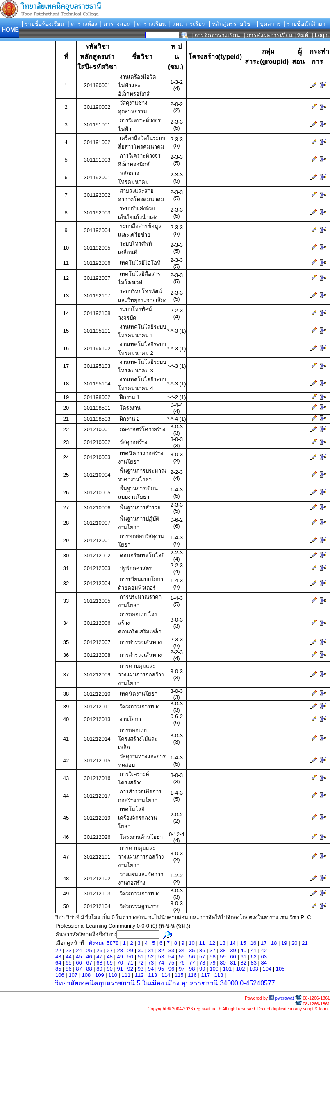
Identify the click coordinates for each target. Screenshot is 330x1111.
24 (79, 950)
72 (140, 963)
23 (68, 950)
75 (171, 963)
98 (192, 969)
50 (130, 956)
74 (161, 963)
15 (243, 943)
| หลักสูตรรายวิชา (231, 23)
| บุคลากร (269, 23)
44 (68, 956)
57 (202, 956)
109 (99, 975)
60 (233, 956)
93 (140, 969)
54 (171, 956)
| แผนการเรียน (187, 23)
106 (59, 975)
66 (79, 963)
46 (89, 956)
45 (79, 956)
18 (274, 943)
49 (120, 956)
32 (161, 950)
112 (139, 975)
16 (253, 943)
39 (233, 950)
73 (151, 963)
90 (109, 969)
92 (130, 969)
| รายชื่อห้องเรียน (43, 23)
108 (86, 975)
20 (294, 943)
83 (253, 963)
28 (120, 950)
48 (109, 956)
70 (120, 963)
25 (89, 950)
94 (151, 969)
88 (89, 969)
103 (253, 969)
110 (112, 975)
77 (192, 963)
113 (152, 975)
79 (212, 963)
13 (222, 943)
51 (140, 956)
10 (191, 943)
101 (227, 969)
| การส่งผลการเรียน (268, 35)
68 (99, 963)
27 (109, 950)
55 (181, 956)
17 (263, 943)
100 (213, 969)
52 (151, 956)
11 (202, 943)
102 (240, 969)
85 (58, 969)
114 (166, 975)
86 (68, 969)
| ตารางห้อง (82, 23)
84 (264, 963)
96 (171, 969)
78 (202, 963)
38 (222, 950)
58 (212, 956)
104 (266, 969)
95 (161, 969)
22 (58, 950)
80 (222, 963)
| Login (319, 35)
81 (233, 963)
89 (99, 969)
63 (264, 956)
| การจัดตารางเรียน (216, 35)
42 (264, 950)
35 (192, 950)
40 (243, 950)
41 (253, 950)
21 (304, 943)
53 (161, 956)
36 (202, 950)
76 (181, 963)
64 (58, 963)
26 (99, 950)
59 (222, 956)
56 (192, 956)
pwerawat (281, 998)
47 (99, 956)
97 (181, 969)
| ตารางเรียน (150, 23)
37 (212, 950)
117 (205, 975)
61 (243, 956)
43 (58, 956)
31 (151, 950)
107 (72, 975)
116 (192, 975)
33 (171, 950)
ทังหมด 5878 (104, 943)
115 (179, 975)
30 (140, 950)
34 (181, 950)
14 (233, 943)
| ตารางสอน (115, 23)
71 (130, 963)
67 (89, 963)
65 (68, 963)
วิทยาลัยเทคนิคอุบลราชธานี (95, 983)
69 (109, 963)
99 (202, 969)
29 (130, 950)
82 (243, 963)
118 (218, 975)
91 (120, 969)
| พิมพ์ (301, 35)
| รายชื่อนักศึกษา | (306, 23)
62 (253, 956)
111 (126, 975)
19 (284, 943)
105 (280, 969)
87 (79, 969)
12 (212, 943)
